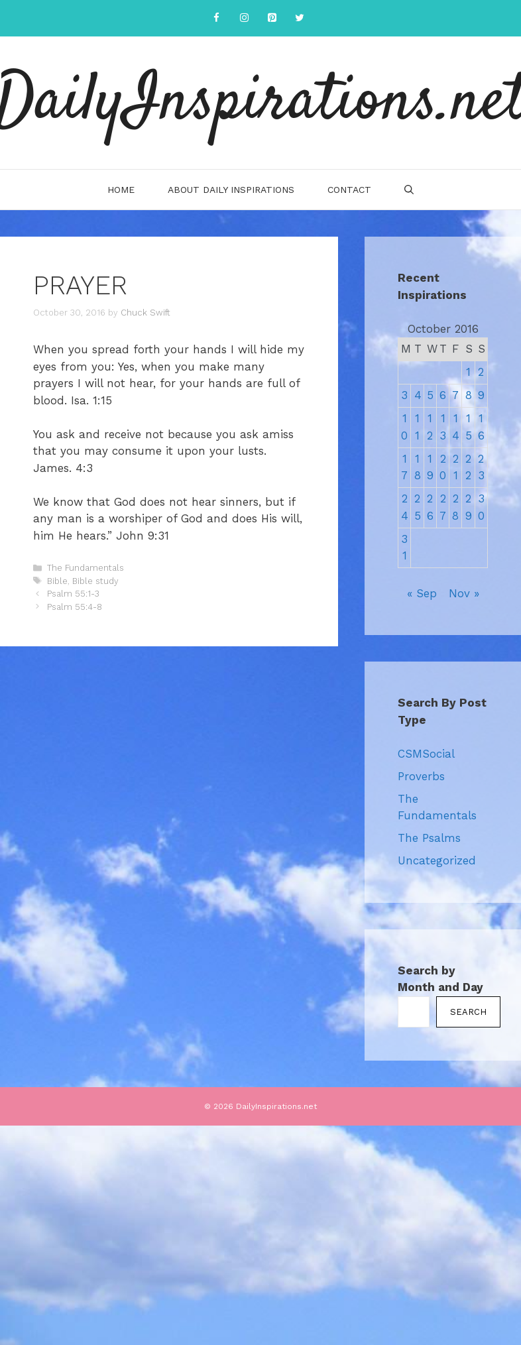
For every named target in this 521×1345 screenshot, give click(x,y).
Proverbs (421, 776)
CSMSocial (426, 753)
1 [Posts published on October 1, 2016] (468, 372)
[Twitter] (299, 18)
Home (121, 189)
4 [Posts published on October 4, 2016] (418, 395)
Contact (349, 189)
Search (468, 1012)
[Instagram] (244, 18)
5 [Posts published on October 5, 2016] (430, 395)
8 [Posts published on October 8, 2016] (468, 395)
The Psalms (429, 838)
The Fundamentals (85, 568)
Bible (57, 581)
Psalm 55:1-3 (73, 594)
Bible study (95, 581)
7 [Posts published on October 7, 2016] (455, 395)
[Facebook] (216, 18)
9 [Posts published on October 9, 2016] (481, 395)
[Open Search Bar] (409, 189)
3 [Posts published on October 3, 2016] (404, 395)
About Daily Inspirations (231, 189)
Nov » (464, 593)
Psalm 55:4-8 (74, 607)
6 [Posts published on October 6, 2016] (442, 395)
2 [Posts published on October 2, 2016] (481, 372)
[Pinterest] (271, 18)
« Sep (422, 593)
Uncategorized (437, 860)
